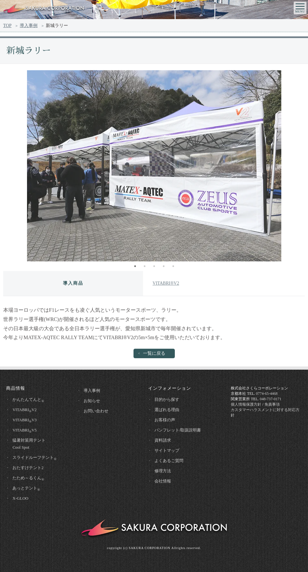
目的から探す (166, 399)
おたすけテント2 (28, 467)
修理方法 (162, 470)
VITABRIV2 (24, 410)
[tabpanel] (154, 167)
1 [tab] (135, 267)
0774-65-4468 (266, 393)
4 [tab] (164, 267)
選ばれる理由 (166, 409)
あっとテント (26, 488)
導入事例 (29, 26)
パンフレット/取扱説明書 (177, 430)
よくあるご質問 (168, 460)
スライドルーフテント (34, 458)
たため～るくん (28, 478)
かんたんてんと (28, 400)
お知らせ (92, 400)
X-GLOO (20, 498)
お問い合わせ (96, 411)
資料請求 (162, 440)
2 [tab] (144, 267)
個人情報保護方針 (246, 404)
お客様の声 (164, 419)
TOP (7, 26)
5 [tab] (173, 267)
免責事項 (272, 404)
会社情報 (162, 481)
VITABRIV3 (24, 420)
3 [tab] (154, 267)
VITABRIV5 (24, 430)
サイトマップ (166, 450)
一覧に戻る (154, 354)
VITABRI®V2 (166, 284)
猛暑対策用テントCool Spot (28, 444)
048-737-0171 (270, 399)
